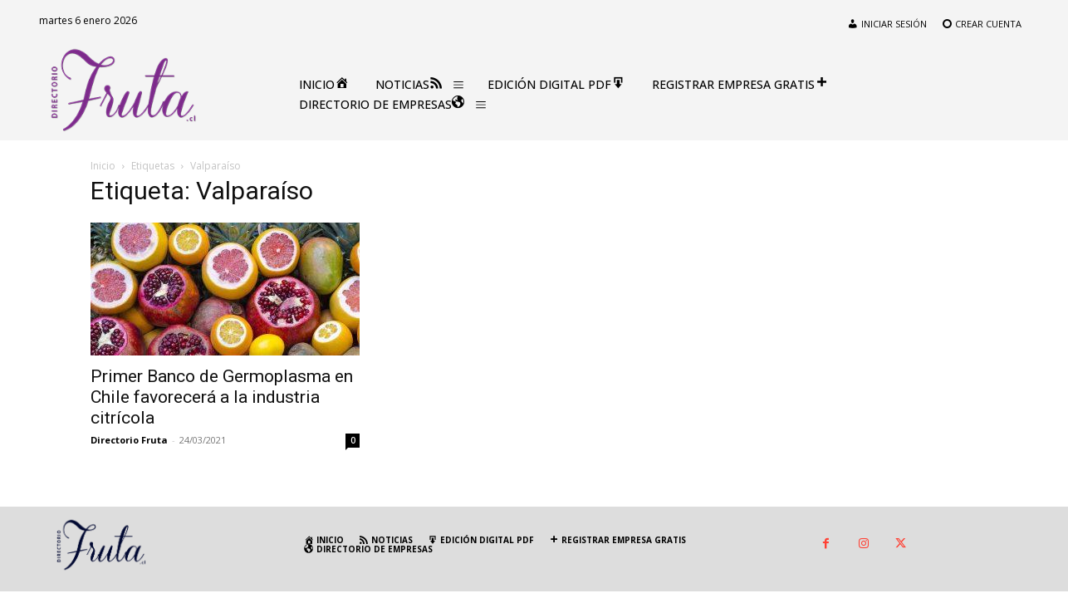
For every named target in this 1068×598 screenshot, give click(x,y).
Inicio (103, 166)
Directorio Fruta (129, 440)
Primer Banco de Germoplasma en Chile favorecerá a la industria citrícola (222, 397)
